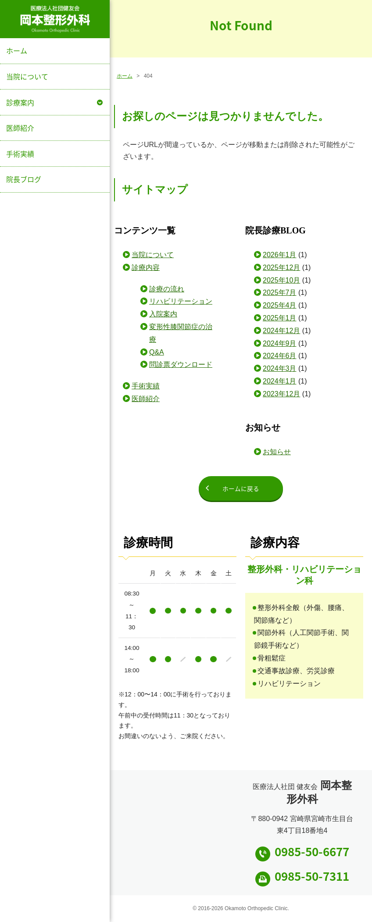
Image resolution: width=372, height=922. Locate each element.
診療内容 (146, 267)
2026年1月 (280, 254)
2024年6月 (280, 355)
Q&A (156, 352)
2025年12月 (281, 267)
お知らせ (277, 452)
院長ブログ (23, 179)
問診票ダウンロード (180, 364)
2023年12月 (281, 394)
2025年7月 (280, 292)
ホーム (16, 50)
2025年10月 (281, 280)
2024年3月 (280, 368)
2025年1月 (280, 318)
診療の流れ (166, 289)
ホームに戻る (240, 488)
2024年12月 (281, 330)
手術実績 (20, 153)
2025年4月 (280, 305)
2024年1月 (280, 381)
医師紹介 (20, 127)
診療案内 (20, 102)
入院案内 (163, 314)
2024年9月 (280, 343)
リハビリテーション (180, 301)
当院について (27, 76)
